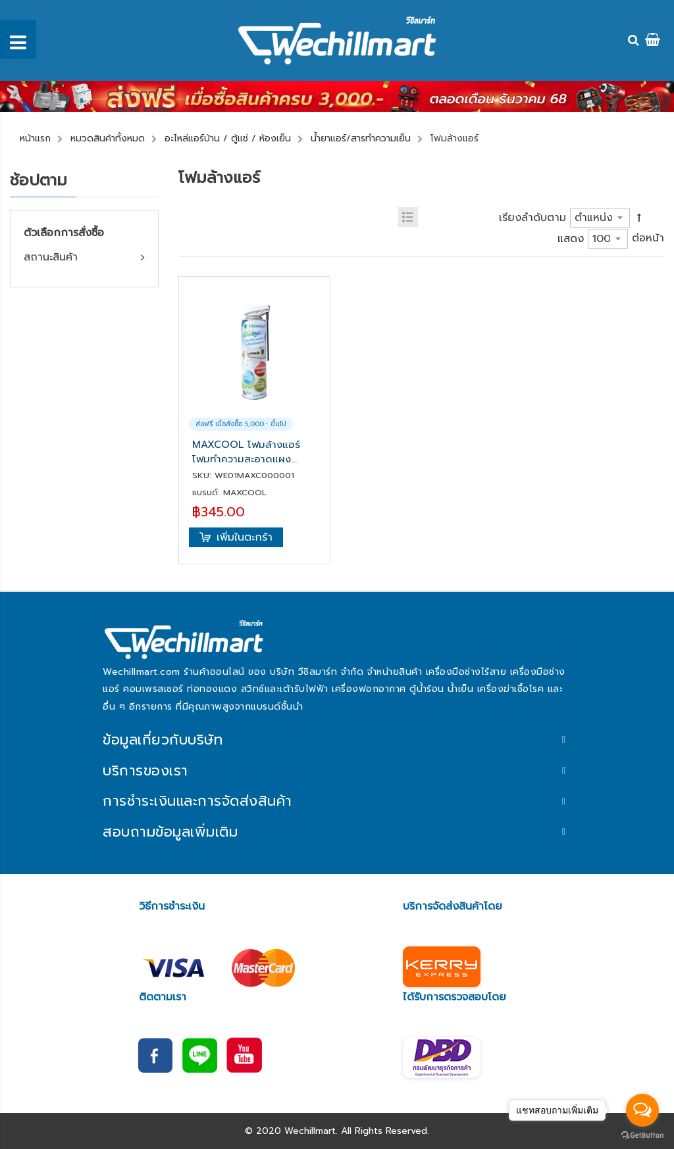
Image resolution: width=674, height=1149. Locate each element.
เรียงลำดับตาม (532, 218)
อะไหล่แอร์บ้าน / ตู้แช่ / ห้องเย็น (228, 138)
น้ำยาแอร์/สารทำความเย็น (361, 138)
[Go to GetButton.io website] (642, 1135)
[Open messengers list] (642, 1110)
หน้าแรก (35, 138)
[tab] (337, 740)
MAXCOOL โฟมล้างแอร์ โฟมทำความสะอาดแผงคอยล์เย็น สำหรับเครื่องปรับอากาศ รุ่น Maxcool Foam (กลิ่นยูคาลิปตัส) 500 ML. (252, 451)
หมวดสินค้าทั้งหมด (107, 138)
